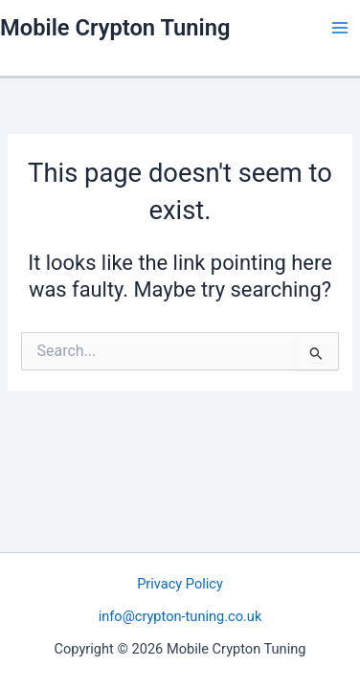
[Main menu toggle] (340, 28)
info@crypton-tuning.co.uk (180, 616)
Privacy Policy (180, 583)
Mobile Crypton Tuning (115, 27)
